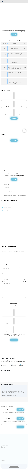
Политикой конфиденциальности (15, 465)
